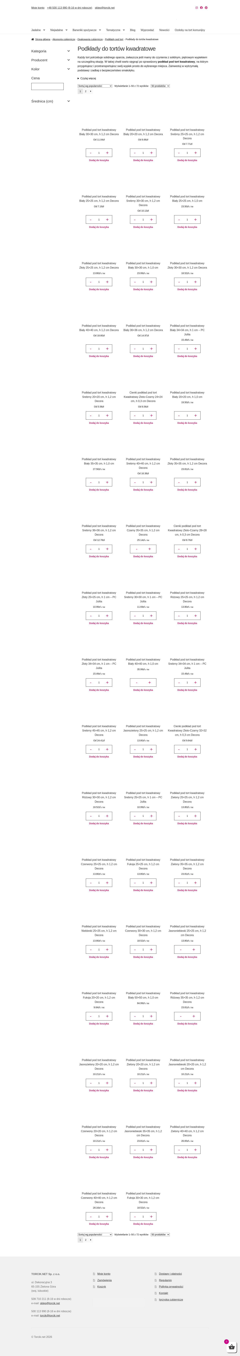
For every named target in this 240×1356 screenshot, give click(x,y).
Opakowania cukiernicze (90, 39)
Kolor (50, 69)
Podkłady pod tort (114, 39)
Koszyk (101, 1286)
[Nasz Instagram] (197, 7)
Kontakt (163, 1293)
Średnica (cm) (50, 101)
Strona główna (42, 39)
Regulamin (165, 1280)
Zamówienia (104, 1280)
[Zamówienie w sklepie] (95, 86)
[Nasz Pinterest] (206, 7)
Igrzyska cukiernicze (171, 1299)
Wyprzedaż (147, 30)
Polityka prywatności (171, 1286)
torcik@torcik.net (50, 1315)
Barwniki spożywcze (84, 30)
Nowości (164, 30)
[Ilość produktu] (99, 153)
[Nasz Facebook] (201, 7)
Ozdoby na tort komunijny (190, 30)
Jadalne (36, 30)
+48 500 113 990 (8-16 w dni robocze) (69, 7)
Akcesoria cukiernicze (63, 39)
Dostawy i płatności (170, 1273)
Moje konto (37, 7)
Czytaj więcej (88, 78)
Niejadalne (56, 30)
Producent (50, 60)
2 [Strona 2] (85, 91)
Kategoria (50, 51)
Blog (132, 30)
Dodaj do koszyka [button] (99, 160)
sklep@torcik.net (105, 7)
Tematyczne (113, 30)
